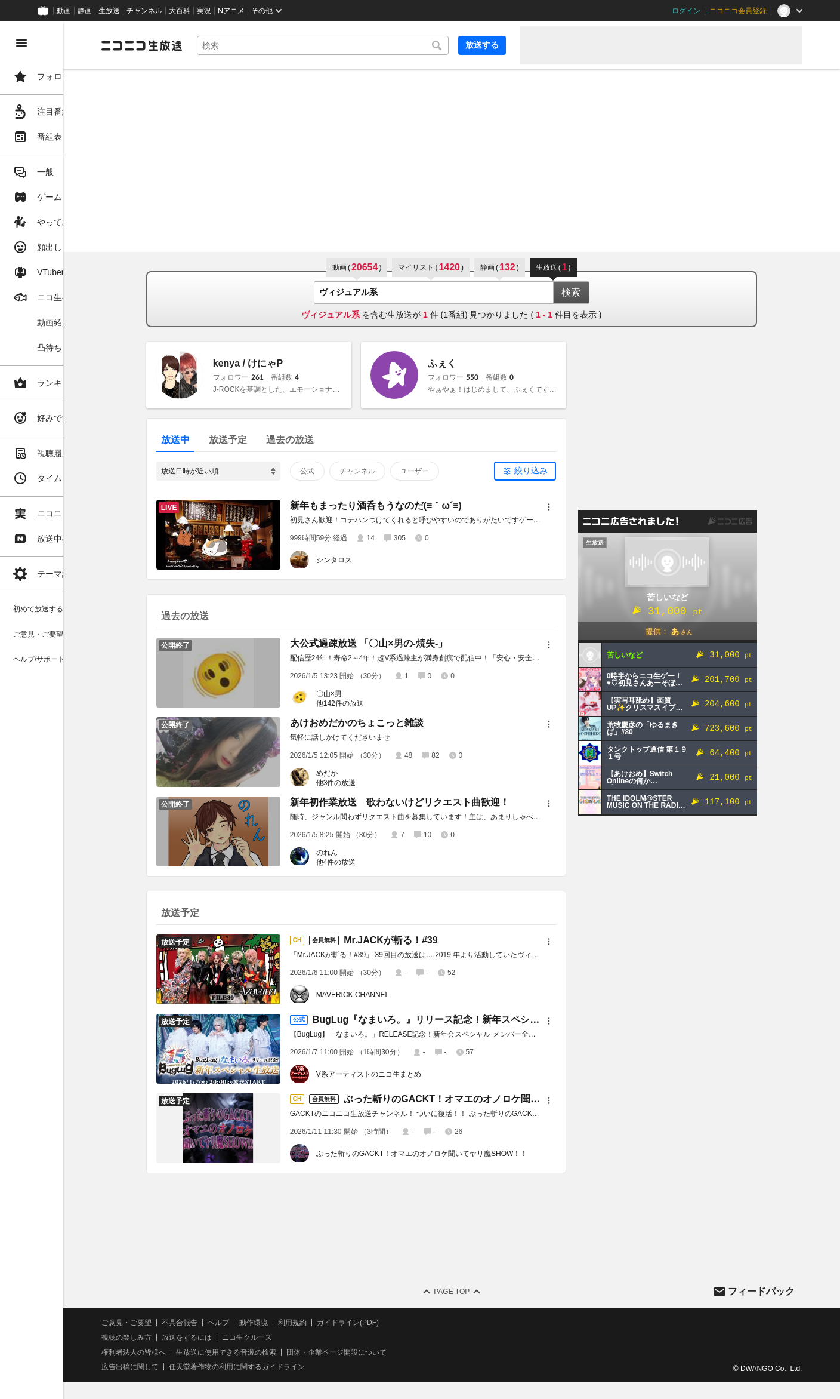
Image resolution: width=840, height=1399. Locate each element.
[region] (67, 710)
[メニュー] (584, 507)
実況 (204, 10)
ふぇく (477, 363)
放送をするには (257, 1337)
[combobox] (358, 45)
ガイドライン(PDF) (418, 1322)
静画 (85, 10)
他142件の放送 (375, 703)
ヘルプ (288, 1322)
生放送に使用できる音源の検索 (296, 1352)
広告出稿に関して (200, 1367)
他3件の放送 (371, 783)
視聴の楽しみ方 (197, 1337)
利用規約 (362, 1322)
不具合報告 (250, 1322)
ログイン (686, 10)
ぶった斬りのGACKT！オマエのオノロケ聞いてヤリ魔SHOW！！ (457, 1153)
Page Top (487, 1291)
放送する (482, 45)
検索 (606, 292)
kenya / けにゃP (283, 363)
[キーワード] (358, 45)
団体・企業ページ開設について (407, 1352)
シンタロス (369, 560)
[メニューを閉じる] (21, 43)
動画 (64, 10)
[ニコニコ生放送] (212, 45)
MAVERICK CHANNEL (387, 995)
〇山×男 (364, 694)
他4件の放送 (371, 862)
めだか (362, 773)
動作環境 (324, 1322)
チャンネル (144, 10)
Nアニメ (231, 10)
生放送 (109, 10)
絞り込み (566, 470)
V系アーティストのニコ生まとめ (403, 1074)
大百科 (179, 10)
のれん (362, 852)
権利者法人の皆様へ (204, 1352)
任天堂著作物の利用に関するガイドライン (307, 1366)
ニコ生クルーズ (317, 1337)
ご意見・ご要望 (197, 1322)
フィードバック (761, 1291)
